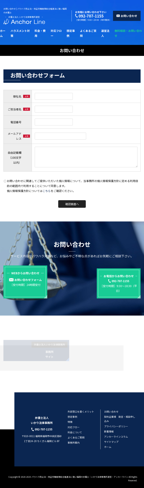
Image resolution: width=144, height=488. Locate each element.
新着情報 (109, 428)
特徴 (70, 419)
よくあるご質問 (76, 434)
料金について (75, 429)
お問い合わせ (111, 408)
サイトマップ (111, 439)
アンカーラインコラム (116, 433)
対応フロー (74, 424)
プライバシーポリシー (116, 423)
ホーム (107, 444)
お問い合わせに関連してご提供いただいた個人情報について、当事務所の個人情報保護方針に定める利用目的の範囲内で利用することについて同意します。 (72, 183)
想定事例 (72, 413)
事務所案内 (74, 439)
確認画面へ (72, 204)
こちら (46, 191)
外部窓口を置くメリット (81, 408)
